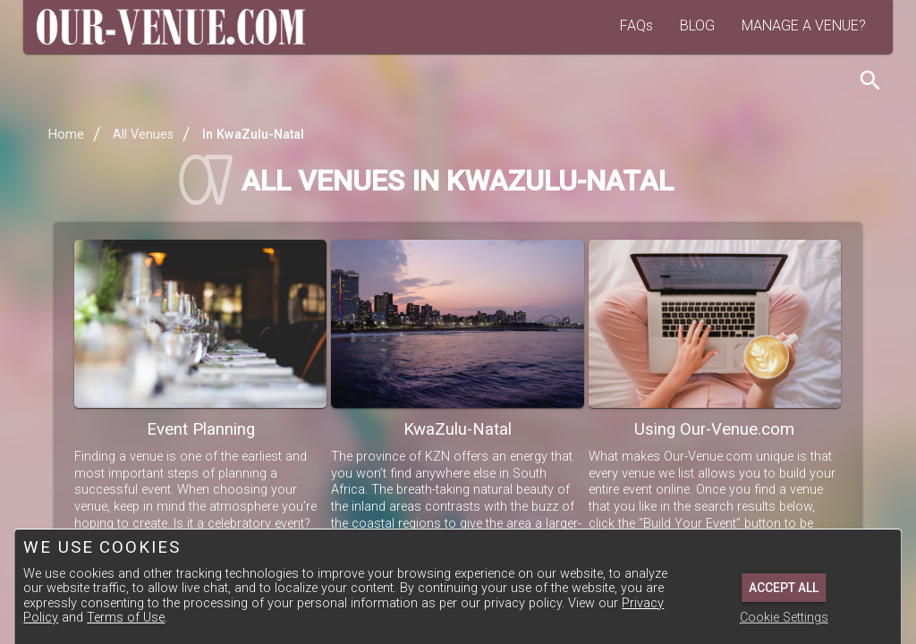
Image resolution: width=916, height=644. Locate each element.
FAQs (636, 25)
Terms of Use (126, 617)
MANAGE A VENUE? (804, 25)
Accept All (783, 587)
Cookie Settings (784, 617)
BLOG (697, 25)
